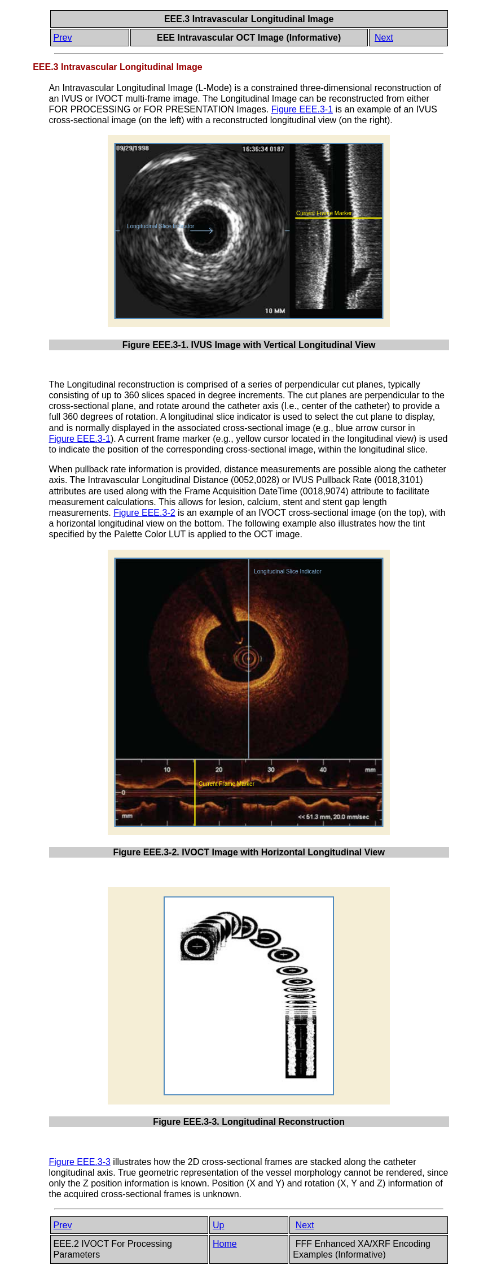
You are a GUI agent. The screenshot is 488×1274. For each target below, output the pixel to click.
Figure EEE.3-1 (302, 109)
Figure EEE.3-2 (144, 513)
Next (384, 37)
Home (225, 1244)
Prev (63, 37)
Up (218, 1225)
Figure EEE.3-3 (80, 1162)
